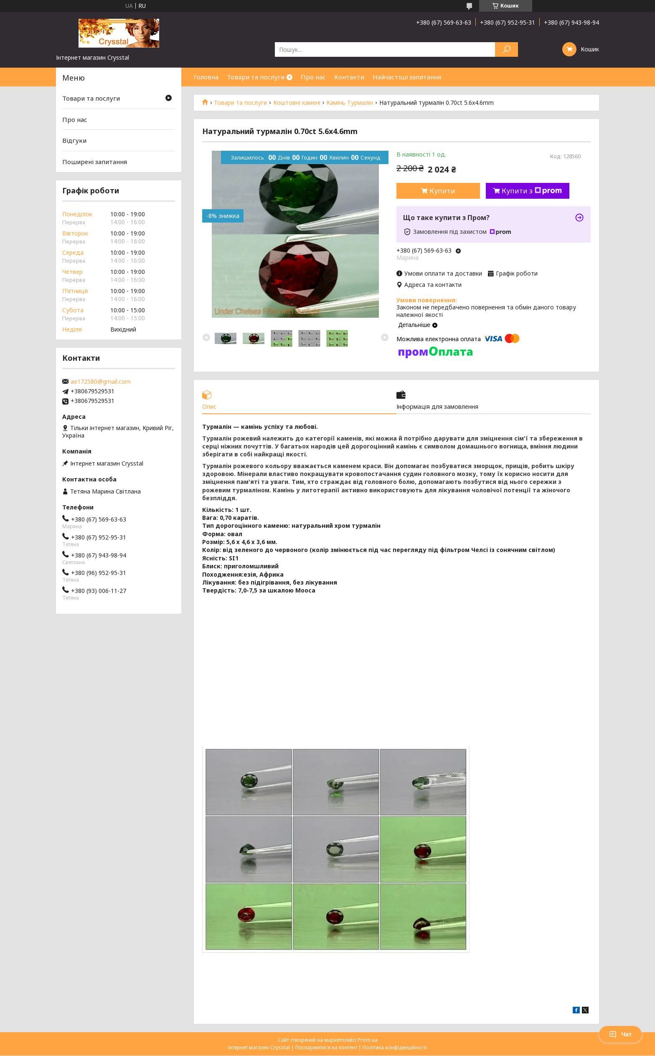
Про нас (313, 77)
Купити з (532, 190)
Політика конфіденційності (395, 1047)
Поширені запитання (94, 161)
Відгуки (74, 140)
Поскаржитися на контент (326, 1047)
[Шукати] (506, 49)
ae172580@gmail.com (101, 381)
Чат (620, 1034)
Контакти (349, 77)
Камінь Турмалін (349, 102)
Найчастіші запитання (407, 77)
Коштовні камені (296, 102)
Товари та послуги (255, 77)
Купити (442, 190)
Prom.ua (368, 1040)
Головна (206, 77)
